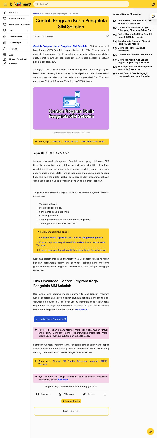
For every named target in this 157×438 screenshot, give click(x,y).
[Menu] (5, 4)
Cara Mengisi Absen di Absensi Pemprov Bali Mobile (134, 42)
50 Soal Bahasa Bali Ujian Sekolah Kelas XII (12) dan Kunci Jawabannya (135, 35)
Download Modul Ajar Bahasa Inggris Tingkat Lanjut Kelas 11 (133, 61)
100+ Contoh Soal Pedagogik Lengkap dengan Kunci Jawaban (134, 75)
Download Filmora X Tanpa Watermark (131, 49)
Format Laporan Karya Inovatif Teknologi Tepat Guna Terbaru (72, 250)
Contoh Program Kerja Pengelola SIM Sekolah (59, 46)
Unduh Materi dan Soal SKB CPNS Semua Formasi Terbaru (135, 22)
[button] (36, 4)
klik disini (63, 379)
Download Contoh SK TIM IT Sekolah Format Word (77, 141)
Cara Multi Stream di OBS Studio (135, 54)
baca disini (82, 309)
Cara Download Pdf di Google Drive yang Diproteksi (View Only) (135, 29)
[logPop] (151, 4)
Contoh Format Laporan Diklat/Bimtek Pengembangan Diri (71, 237)
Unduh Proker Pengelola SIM (50, 319)
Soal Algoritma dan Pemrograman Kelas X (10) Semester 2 (135, 68)
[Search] (81, 4)
